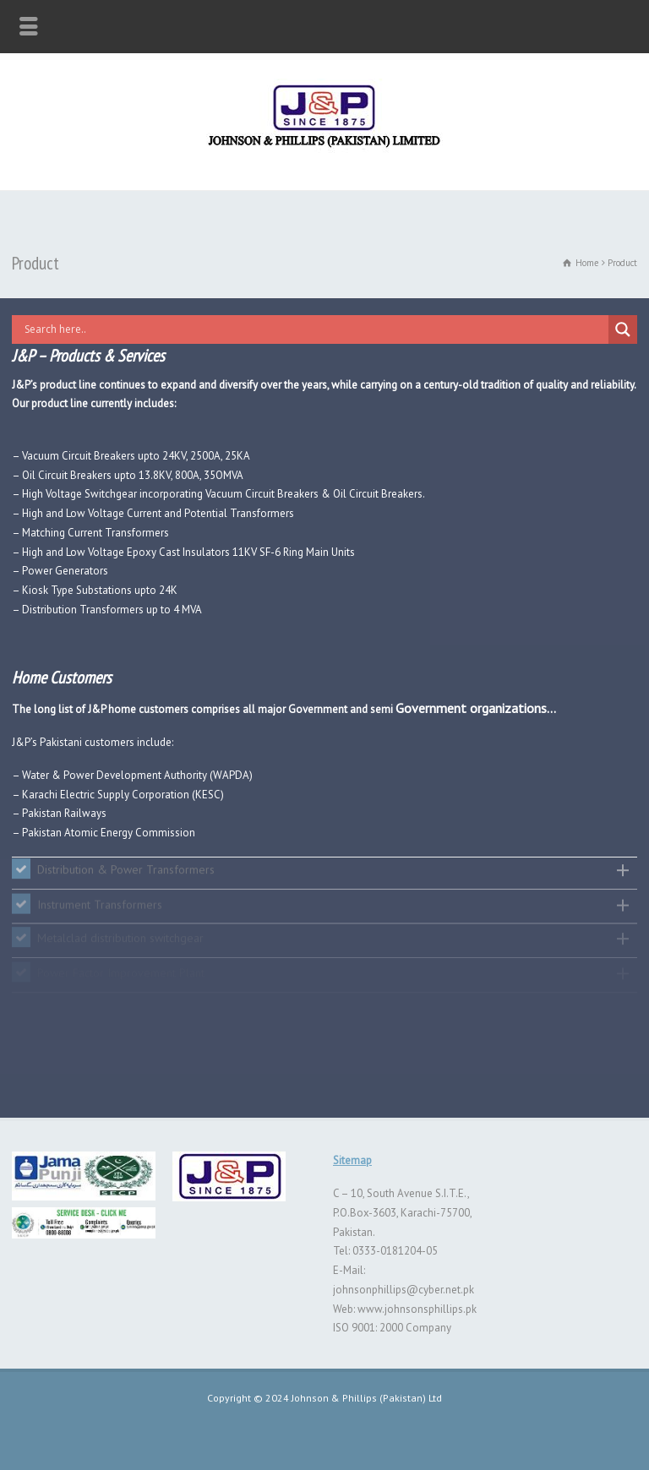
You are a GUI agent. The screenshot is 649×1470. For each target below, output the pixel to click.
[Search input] (314, 329)
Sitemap (352, 1160)
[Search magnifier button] (622, 329)
